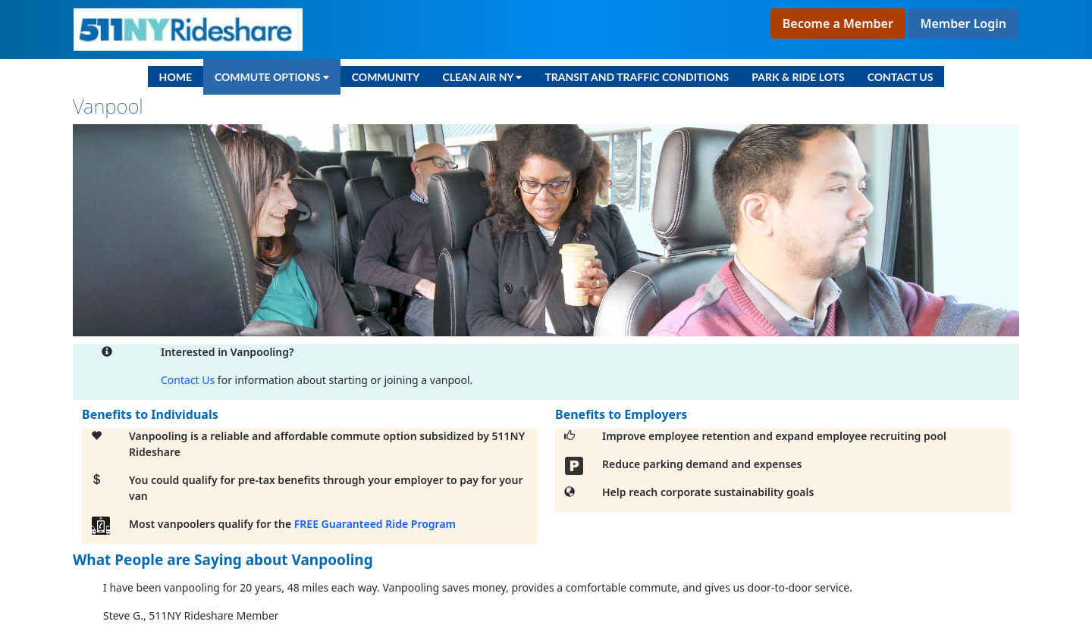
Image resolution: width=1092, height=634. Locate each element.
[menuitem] (175, 76)
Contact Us (188, 380)
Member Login (963, 23)
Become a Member (838, 23)
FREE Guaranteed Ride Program (375, 524)
